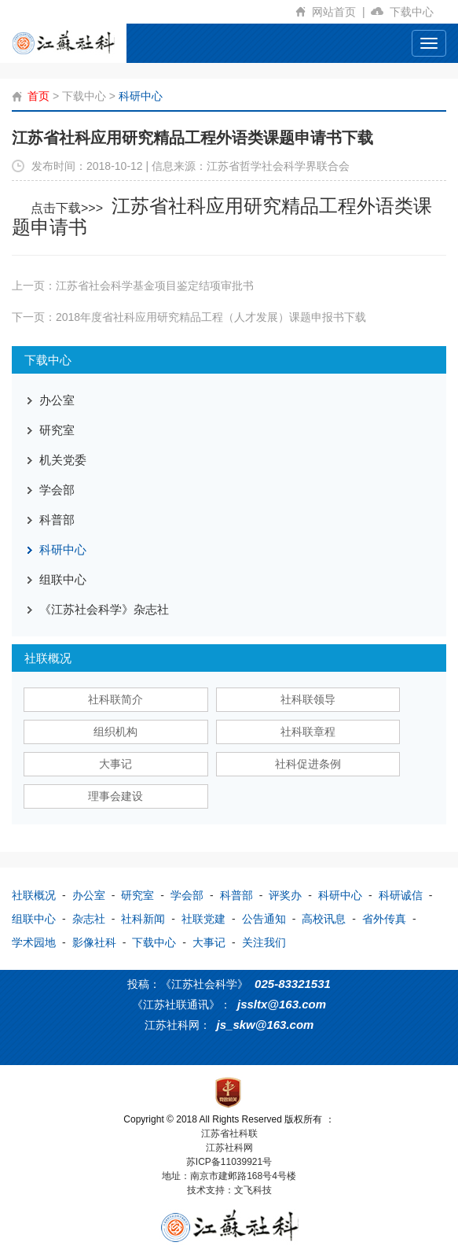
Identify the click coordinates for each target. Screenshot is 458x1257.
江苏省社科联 (229, 1133)
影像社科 (94, 942)
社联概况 (34, 895)
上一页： (133, 285)
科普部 (57, 519)
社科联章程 (307, 731)
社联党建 (203, 918)
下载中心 (418, 12)
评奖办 (285, 895)
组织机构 (115, 731)
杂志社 (88, 918)
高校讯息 (324, 918)
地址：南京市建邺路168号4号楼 (229, 1175)
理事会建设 (115, 796)
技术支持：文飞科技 (229, 1190)
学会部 (57, 489)
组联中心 (62, 579)
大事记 (115, 764)
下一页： (189, 317)
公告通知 (264, 918)
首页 (38, 96)
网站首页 (341, 12)
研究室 (57, 430)
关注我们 (264, 942)
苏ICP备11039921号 (229, 1161)
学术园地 (34, 942)
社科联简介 (115, 699)
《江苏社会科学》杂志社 (104, 609)
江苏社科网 (229, 1147)
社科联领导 (307, 699)
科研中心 (141, 96)
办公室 (57, 400)
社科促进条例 (308, 764)
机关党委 (62, 459)
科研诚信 (401, 895)
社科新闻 (143, 918)
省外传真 (384, 918)
